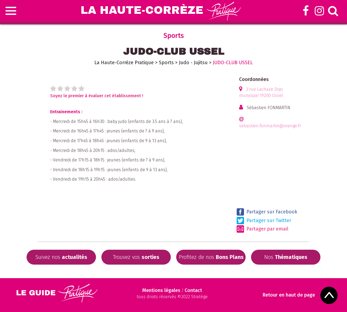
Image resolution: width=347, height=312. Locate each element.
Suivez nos (61, 257)
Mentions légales (161, 290)
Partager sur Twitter (264, 220)
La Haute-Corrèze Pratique (124, 63)
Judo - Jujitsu (193, 63)
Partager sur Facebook (267, 212)
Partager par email (262, 229)
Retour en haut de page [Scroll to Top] (289, 295)
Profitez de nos (211, 257)
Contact (193, 290)
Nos (285, 257)
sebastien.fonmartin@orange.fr (270, 125)
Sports (166, 63)
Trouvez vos (136, 257)
